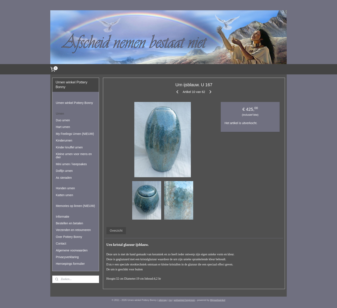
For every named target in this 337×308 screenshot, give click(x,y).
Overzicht (116, 230)
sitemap (162, 300)
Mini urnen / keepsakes (71, 164)
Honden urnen (65, 188)
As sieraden (64, 177)
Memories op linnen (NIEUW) (75, 206)
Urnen (60, 113)
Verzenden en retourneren (73, 230)
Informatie (62, 216)
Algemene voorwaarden (72, 250)
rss (170, 300)
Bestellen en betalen (69, 223)
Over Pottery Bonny (69, 237)
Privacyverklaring (67, 257)
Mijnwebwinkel (217, 300)
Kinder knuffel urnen (69, 147)
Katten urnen (64, 195)
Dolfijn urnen (64, 170)
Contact (61, 243)
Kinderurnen (64, 140)
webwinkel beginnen (184, 300)
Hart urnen (63, 127)
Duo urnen (63, 120)
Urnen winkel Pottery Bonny (74, 103)
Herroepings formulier (70, 263)
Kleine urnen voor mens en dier (74, 155)
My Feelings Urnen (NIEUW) (75, 134)
